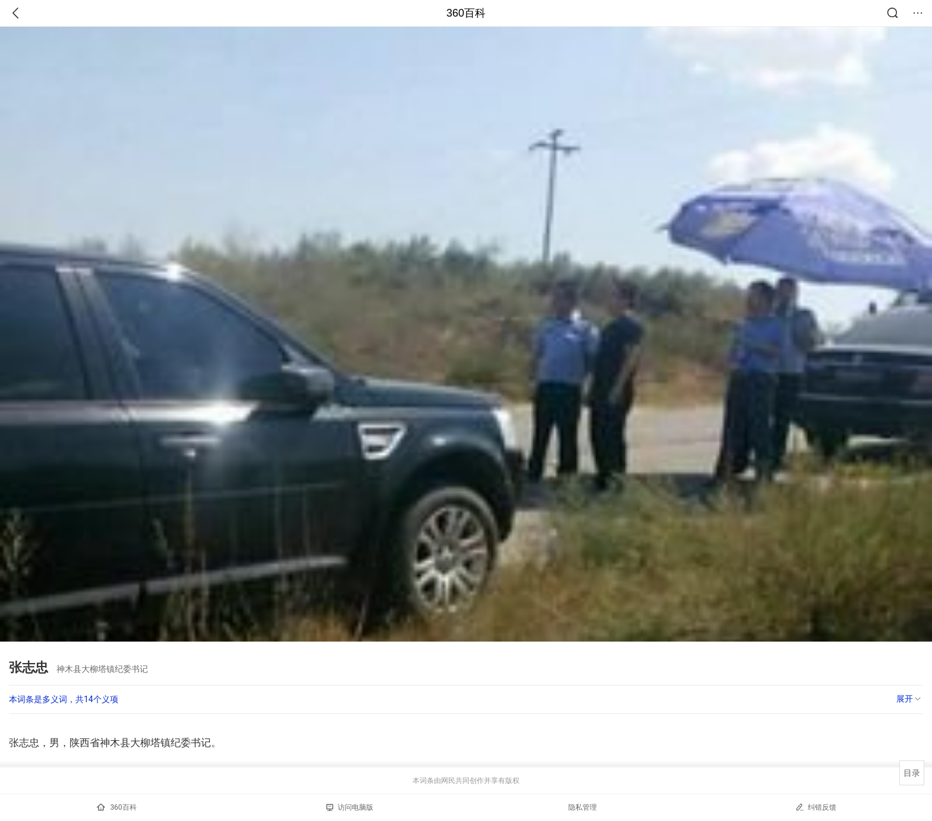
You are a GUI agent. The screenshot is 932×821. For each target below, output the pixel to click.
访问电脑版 (349, 807)
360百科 (466, 13)
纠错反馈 (815, 807)
